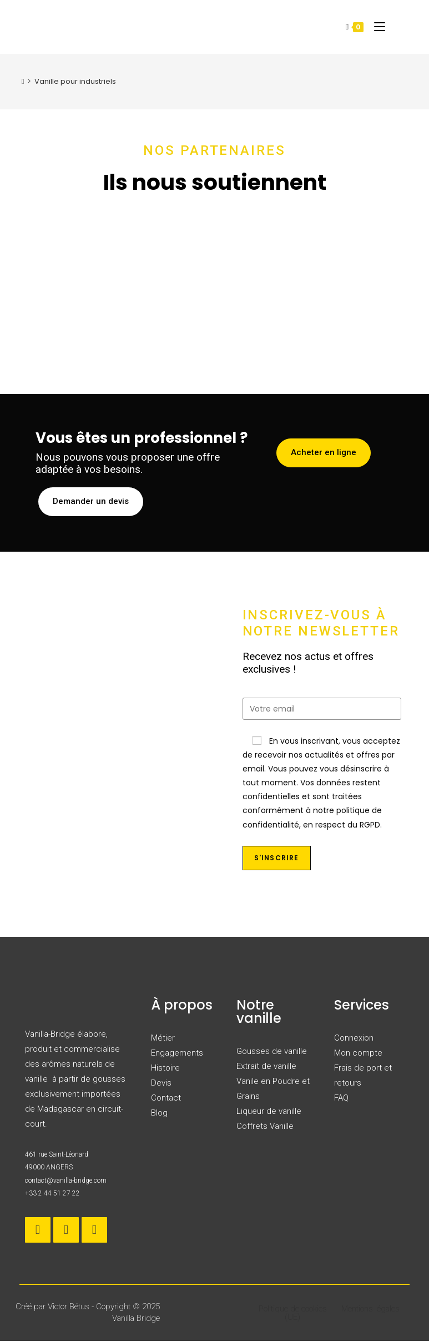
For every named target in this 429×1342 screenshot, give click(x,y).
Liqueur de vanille (268, 1112)
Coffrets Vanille (265, 1127)
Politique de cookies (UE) (293, 1314)
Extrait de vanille (266, 1067)
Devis (161, 1084)
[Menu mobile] (375, 26)
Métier (163, 1039)
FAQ (341, 1099)
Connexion (354, 1039)
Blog (159, 1114)
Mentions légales (370, 1310)
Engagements (177, 1054)
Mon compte (358, 1054)
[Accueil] (23, 81)
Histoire (165, 1069)
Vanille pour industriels (75, 81)
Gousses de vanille (271, 1052)
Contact (166, 1099)
